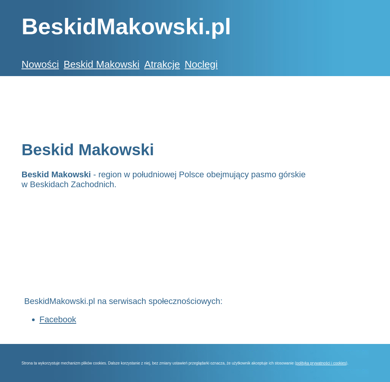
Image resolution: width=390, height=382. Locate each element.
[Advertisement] (160, 103)
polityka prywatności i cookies (321, 363)
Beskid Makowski (101, 64)
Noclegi (201, 64)
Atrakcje (162, 64)
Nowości (40, 64)
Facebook (58, 319)
